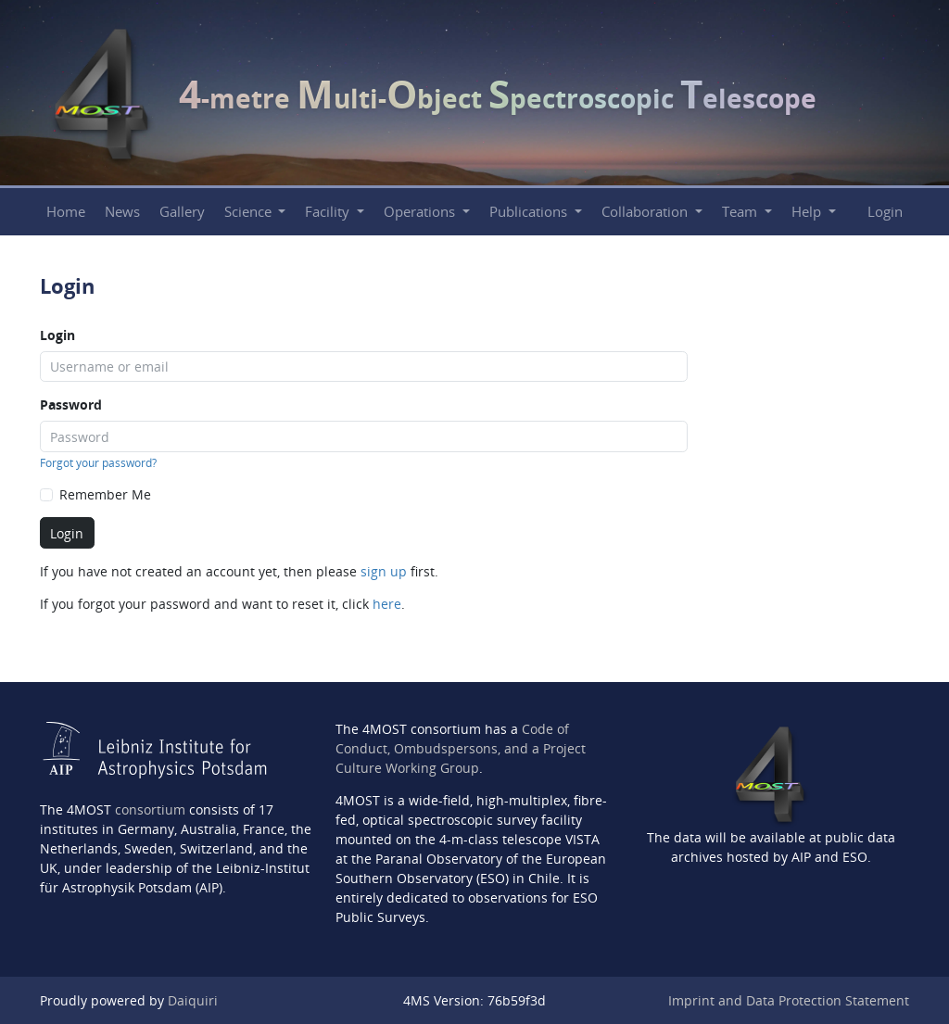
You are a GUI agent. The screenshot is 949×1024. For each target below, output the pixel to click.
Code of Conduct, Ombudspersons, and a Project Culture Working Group (460, 748)
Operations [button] (421, 211)
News (122, 211)
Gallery (182, 211)
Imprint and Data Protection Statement (788, 1000)
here (387, 604)
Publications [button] (530, 211)
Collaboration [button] (646, 211)
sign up (384, 571)
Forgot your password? (98, 463)
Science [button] (249, 211)
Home (65, 211)
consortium (150, 809)
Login (885, 211)
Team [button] (741, 211)
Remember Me (105, 494)
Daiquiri (193, 1000)
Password (71, 404)
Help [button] (808, 211)
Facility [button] (329, 211)
